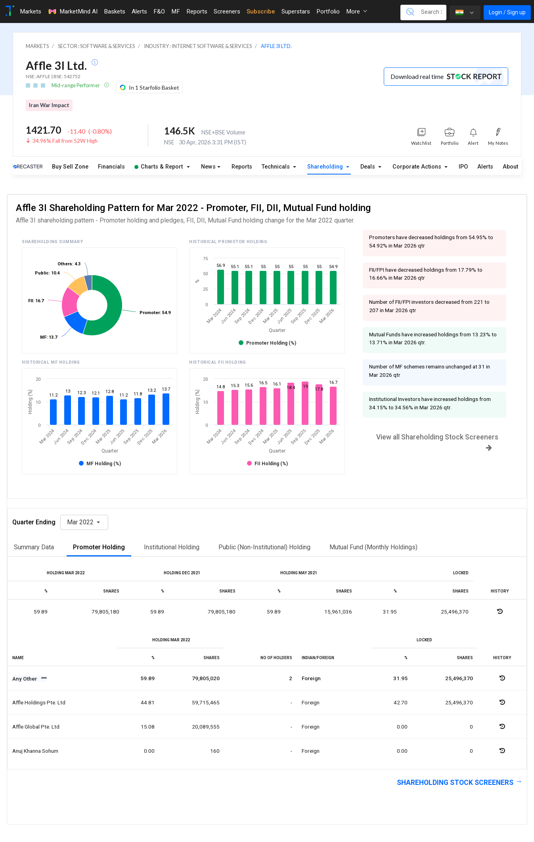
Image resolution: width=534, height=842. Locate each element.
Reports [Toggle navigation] (196, 11)
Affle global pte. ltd (35, 726)
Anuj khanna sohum (35, 751)
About (510, 166)
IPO (463, 166)
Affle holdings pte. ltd (38, 702)
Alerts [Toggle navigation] (139, 11)
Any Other (25, 678)
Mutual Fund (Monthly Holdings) (373, 547)
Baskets (114, 11)
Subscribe (261, 11)
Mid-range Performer (76, 85)
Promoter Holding (99, 547)
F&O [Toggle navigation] (159, 11)
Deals (368, 166)
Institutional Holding (171, 547)
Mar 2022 (81, 522)
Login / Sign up (507, 12)
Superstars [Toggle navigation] (295, 11)
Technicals (276, 166)
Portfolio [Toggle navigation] (328, 11)
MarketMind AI (73, 11)
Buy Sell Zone (70, 166)
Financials (111, 166)
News (208, 166)
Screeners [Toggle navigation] (227, 11)
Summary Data (34, 547)
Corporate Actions (417, 166)
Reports (242, 166)
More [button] (356, 11)
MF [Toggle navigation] (175, 11)
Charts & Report (158, 166)
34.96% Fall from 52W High (65, 141)
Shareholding (326, 166)
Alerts (485, 166)
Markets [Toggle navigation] (30, 11)
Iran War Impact (49, 105)
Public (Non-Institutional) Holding (264, 547)
